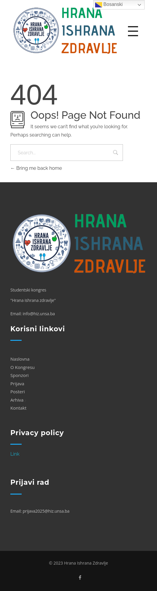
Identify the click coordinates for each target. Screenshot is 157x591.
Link (15, 454)
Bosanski (109, 4)
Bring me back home (36, 168)
